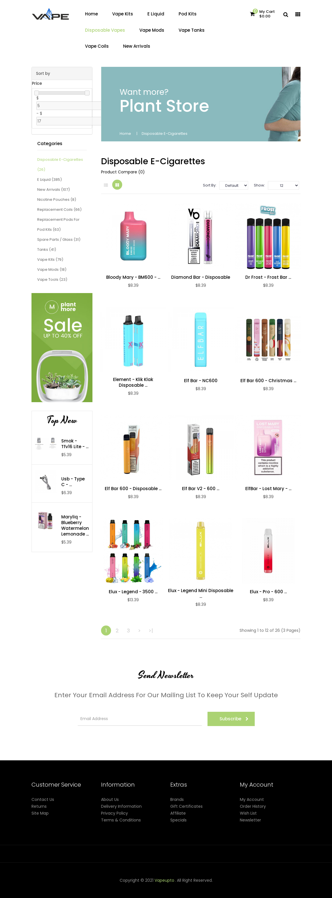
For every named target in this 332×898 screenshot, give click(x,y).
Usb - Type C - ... (73, 482)
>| (151, 630)
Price (37, 83)
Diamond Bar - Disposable (200, 277)
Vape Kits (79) (50, 259)
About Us (110, 799)
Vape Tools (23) (52, 279)
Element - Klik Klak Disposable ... (133, 382)
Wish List (248, 813)
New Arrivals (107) (53, 189)
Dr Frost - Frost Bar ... (268, 277)
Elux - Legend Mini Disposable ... (200, 593)
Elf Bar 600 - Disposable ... (133, 489)
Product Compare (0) (123, 172)
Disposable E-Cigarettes (164, 133)
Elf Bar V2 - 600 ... (200, 489)
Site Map (40, 813)
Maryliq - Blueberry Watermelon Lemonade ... (75, 525)
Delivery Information (121, 806)
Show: (259, 185)
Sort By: (209, 185)
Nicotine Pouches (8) (56, 199)
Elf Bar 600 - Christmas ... (268, 381)
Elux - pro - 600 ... (268, 592)
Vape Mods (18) (51, 269)
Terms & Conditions (121, 820)
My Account (252, 799)
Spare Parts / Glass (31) (58, 239)
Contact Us (42, 799)
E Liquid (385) (49, 179)
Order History (253, 806)
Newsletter (250, 820)
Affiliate (178, 813)
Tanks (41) (46, 249)
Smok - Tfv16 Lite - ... (74, 444)
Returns (39, 806)
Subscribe (234, 719)
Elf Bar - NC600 (201, 381)
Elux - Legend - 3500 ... (133, 592)
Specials (178, 820)
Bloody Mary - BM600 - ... (133, 277)
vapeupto (164, 880)
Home (125, 133)
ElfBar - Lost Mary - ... (268, 489)
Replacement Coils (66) (59, 209)
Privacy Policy (114, 813)
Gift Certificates (186, 806)
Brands (177, 799)
